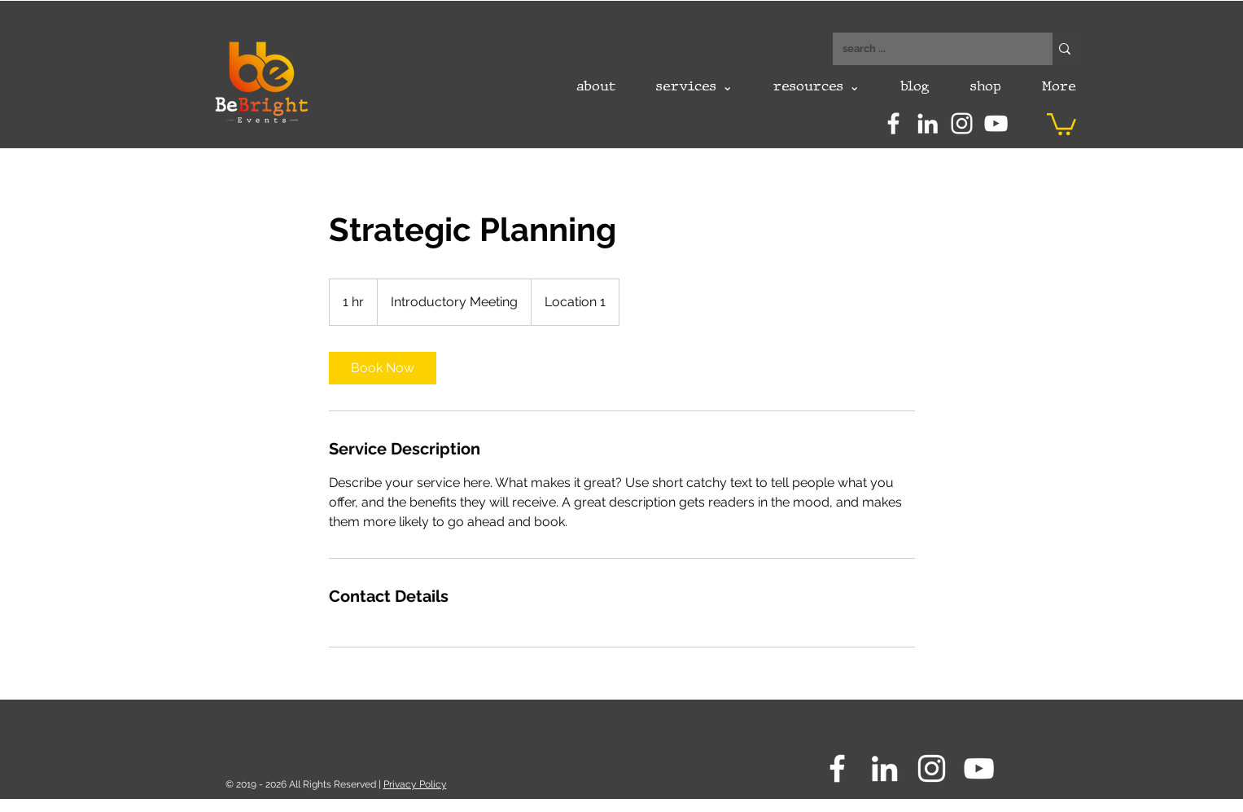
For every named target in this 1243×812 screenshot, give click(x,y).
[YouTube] (996, 123)
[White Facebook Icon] (893, 123)
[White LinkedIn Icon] (927, 123)
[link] (382, 368)
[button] (1061, 123)
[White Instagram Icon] (962, 123)
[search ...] (930, 49)
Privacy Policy (415, 784)
